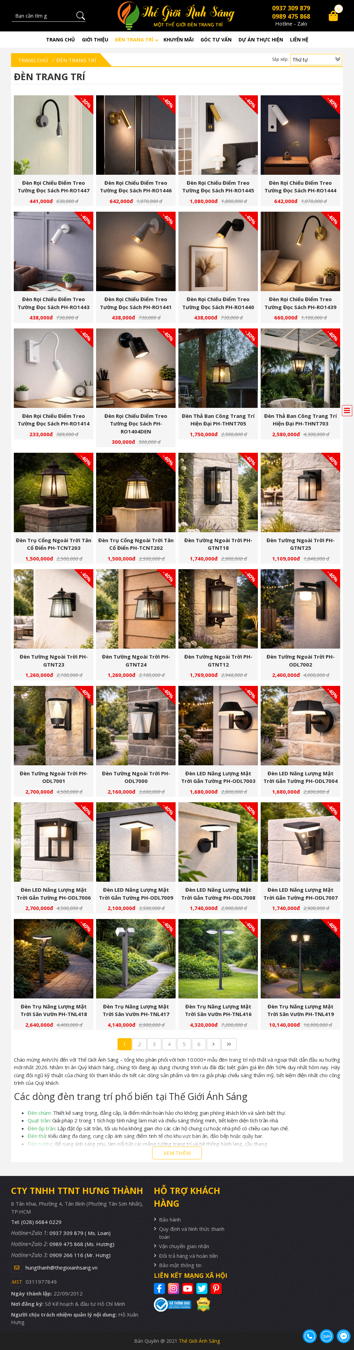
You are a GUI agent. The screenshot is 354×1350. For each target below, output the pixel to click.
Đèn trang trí (134, 39)
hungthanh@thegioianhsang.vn (61, 1267)
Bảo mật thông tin (180, 1265)
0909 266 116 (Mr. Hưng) (80, 1255)
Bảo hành (170, 1219)
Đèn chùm (39, 1112)
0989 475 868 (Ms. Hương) (81, 1244)
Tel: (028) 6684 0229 (36, 1221)
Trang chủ (60, 39)
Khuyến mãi (179, 39)
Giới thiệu (95, 39)
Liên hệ (299, 39)
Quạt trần (39, 1120)
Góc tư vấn (216, 39)
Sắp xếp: (280, 59)
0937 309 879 (291, 8)
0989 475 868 (291, 16)
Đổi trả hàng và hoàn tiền (188, 1255)
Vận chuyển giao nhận (184, 1246)
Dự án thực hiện (261, 39)
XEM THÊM (177, 1152)
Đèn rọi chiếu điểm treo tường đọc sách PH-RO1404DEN (135, 423)
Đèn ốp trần (41, 1128)
